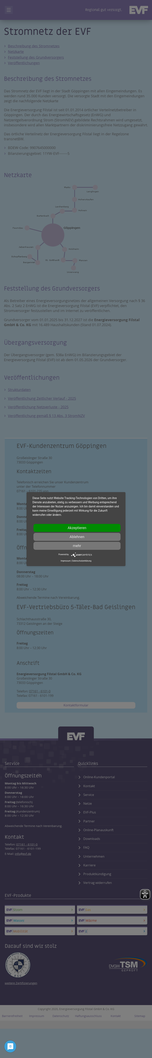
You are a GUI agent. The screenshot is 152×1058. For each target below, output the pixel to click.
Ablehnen (76, 537)
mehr (77, 546)
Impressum (65, 561)
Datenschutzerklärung (81, 561)
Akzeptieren (77, 528)
